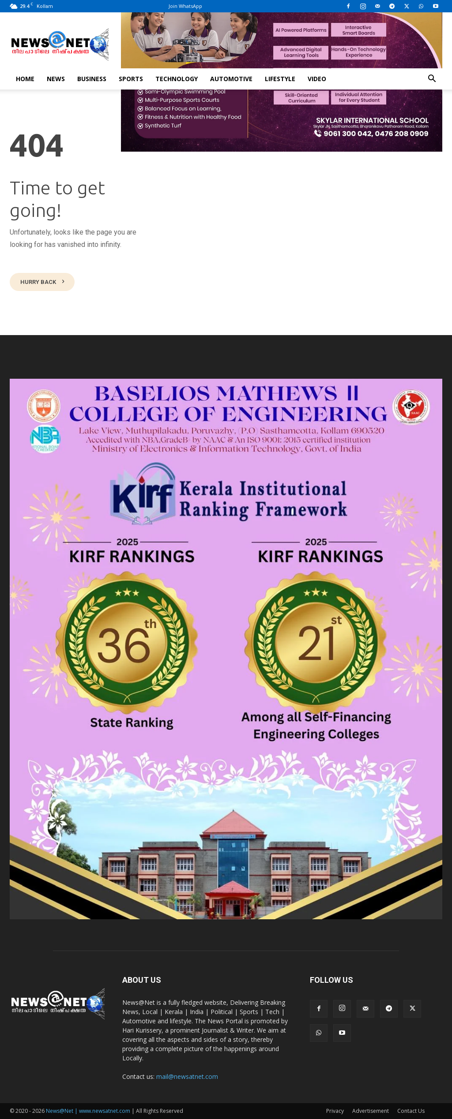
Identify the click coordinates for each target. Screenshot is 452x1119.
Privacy (335, 1111)
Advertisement (370, 1111)
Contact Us (411, 1111)
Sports (131, 79)
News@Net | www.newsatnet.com (88, 1111)
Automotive (231, 79)
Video (317, 79)
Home (25, 79)
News (56, 79)
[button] (431, 79)
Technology (176, 79)
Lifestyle (280, 79)
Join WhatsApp (185, 6)
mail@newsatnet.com (187, 1076)
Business (91, 79)
